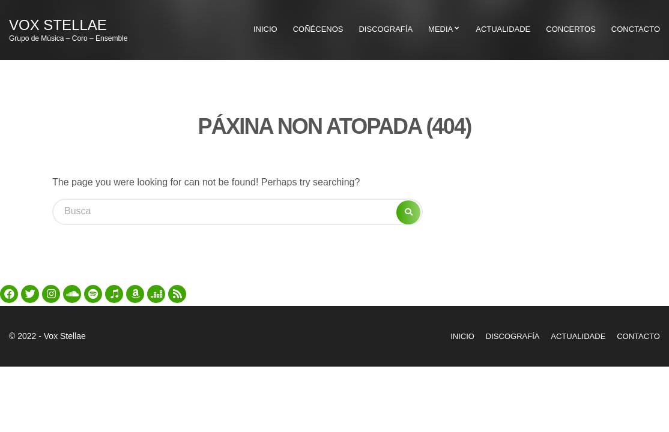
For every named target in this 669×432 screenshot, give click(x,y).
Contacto (638, 336)
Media (440, 29)
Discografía (386, 29)
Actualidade (503, 29)
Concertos (571, 29)
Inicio (265, 29)
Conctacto (635, 29)
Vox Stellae (58, 25)
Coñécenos (318, 29)
